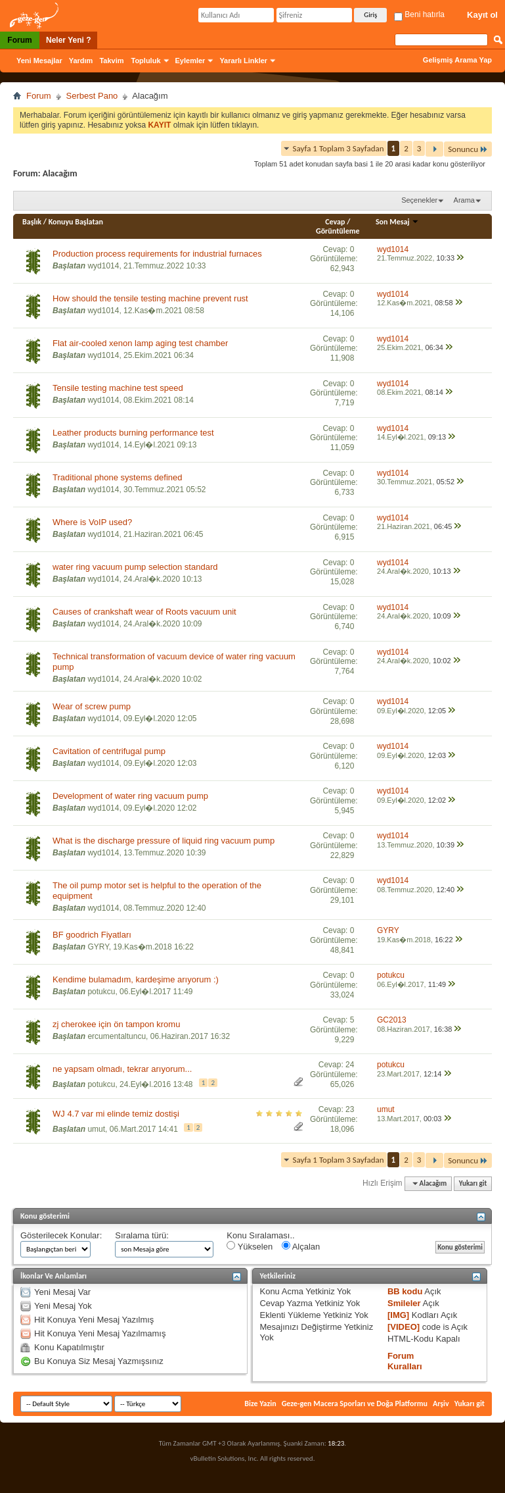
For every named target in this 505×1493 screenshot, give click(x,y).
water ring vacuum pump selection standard (135, 567)
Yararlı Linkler (243, 60)
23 (349, 1109)
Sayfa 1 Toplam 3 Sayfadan (338, 148)
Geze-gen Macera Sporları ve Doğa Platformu (355, 1403)
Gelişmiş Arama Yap (457, 60)
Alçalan (301, 1246)
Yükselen (250, 1246)
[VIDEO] (403, 1327)
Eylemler (190, 60)
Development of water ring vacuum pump (130, 796)
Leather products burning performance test (133, 433)
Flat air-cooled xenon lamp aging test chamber (140, 343)
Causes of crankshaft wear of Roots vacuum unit (144, 612)
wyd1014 (103, 265)
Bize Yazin (260, 1403)
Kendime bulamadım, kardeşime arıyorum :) (136, 979)
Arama (464, 200)
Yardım (81, 60)
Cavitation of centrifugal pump (109, 751)
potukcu (101, 991)
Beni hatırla (419, 14)
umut (96, 1129)
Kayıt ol (482, 15)
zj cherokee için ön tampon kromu (116, 1024)
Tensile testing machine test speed (118, 388)
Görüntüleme (338, 231)
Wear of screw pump (92, 706)
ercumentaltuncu (116, 1036)
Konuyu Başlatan (76, 221)
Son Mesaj (397, 221)
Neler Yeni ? (68, 40)
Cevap (335, 221)
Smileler (404, 1303)
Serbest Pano (92, 96)
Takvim (111, 60)
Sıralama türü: (142, 1235)
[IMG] (398, 1315)
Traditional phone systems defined (118, 477)
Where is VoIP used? (92, 522)
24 (349, 1064)
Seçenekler (419, 200)
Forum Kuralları (404, 1361)
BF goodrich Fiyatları (92, 935)
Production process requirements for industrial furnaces (157, 254)
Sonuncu (468, 149)
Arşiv (441, 1403)
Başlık (31, 221)
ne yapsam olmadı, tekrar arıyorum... (122, 1069)
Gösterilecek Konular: (61, 1235)
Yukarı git (473, 1183)
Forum (19, 40)
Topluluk (146, 60)
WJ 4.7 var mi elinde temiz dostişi (116, 1114)
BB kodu (404, 1291)
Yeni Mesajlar (39, 60)
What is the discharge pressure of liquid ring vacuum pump (163, 841)
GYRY (97, 946)
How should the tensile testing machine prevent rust (150, 298)
